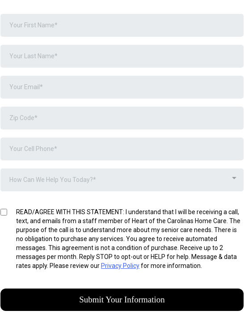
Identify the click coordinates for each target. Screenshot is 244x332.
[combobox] (122, 179)
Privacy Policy (120, 265)
